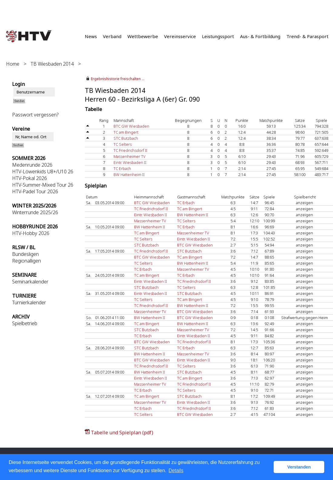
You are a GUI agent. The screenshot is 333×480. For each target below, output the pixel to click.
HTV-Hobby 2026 (30, 233)
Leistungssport (218, 36)
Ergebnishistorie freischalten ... (117, 78)
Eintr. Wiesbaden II (130, 162)
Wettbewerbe (142, 36)
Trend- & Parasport (307, 36)
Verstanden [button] (299, 467)
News (91, 36)
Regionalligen (26, 260)
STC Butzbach (126, 138)
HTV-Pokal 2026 (29, 178)
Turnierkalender (29, 302)
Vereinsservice (180, 36)
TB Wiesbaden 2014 (52, 63)
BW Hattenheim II (129, 174)
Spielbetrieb (24, 323)
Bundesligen (25, 254)
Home (12, 63)
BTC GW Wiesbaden (131, 126)
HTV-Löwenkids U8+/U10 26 (42, 171)
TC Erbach (122, 168)
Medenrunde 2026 (32, 165)
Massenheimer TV (129, 156)
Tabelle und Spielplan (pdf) (122, 432)
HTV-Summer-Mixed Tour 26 (42, 184)
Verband (112, 36)
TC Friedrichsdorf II (130, 150)
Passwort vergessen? (35, 114)
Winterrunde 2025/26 (35, 212)
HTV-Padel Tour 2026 (35, 191)
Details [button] (176, 470)
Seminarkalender (30, 281)
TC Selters (123, 144)
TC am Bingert (126, 132)
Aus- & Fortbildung (260, 36)
